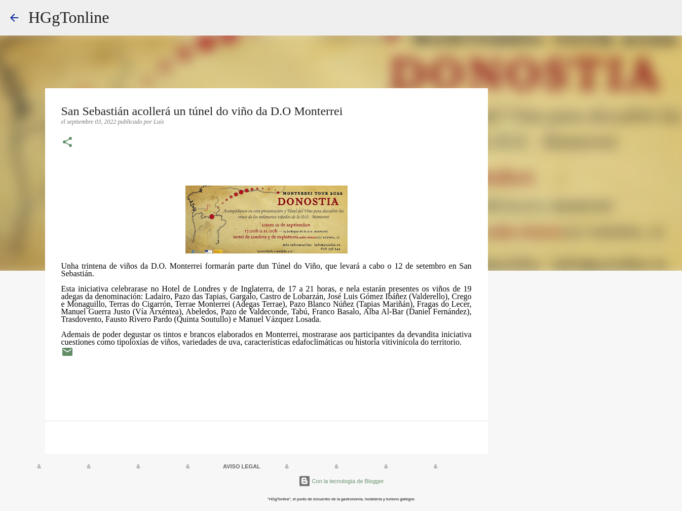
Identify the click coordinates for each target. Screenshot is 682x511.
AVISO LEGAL (241, 466)
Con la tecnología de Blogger (341, 481)
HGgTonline (68, 17)
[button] (67, 143)
